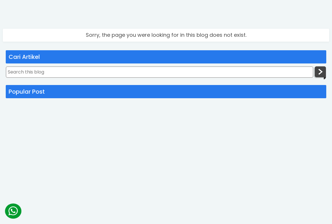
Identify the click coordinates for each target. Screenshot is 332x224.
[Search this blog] (159, 72)
